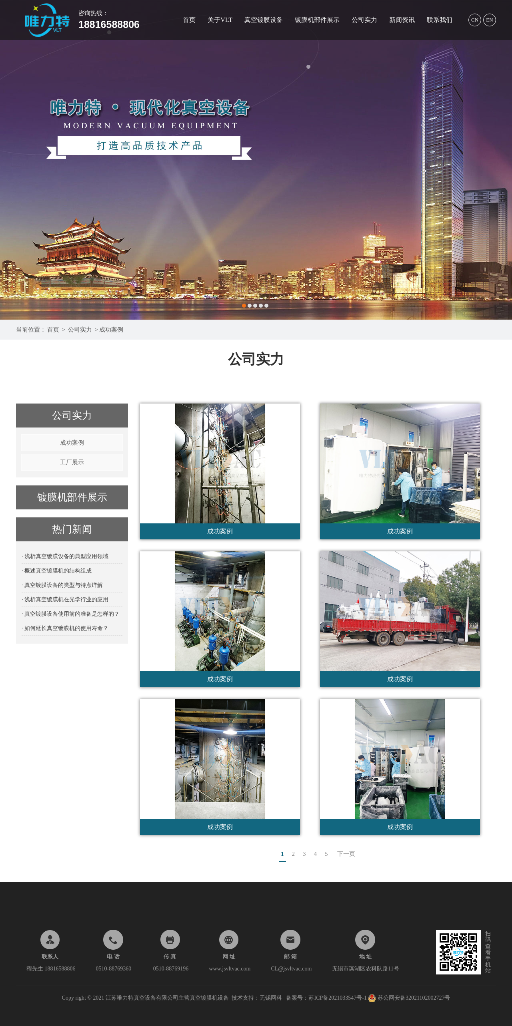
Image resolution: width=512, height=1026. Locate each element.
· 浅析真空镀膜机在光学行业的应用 (65, 599)
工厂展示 (72, 462)
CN (474, 20)
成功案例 (111, 329)
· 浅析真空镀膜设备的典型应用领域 (65, 556)
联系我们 (439, 19)
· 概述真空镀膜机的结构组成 (57, 571)
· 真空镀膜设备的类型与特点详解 (62, 585)
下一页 (346, 854)
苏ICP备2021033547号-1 (338, 998)
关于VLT (220, 19)
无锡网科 (271, 998)
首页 (189, 19)
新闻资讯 (402, 19)
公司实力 (364, 19)
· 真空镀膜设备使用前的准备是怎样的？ (71, 614)
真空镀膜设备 (263, 19)
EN (489, 20)
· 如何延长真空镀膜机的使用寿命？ (65, 628)
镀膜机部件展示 (317, 19)
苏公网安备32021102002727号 (409, 998)
